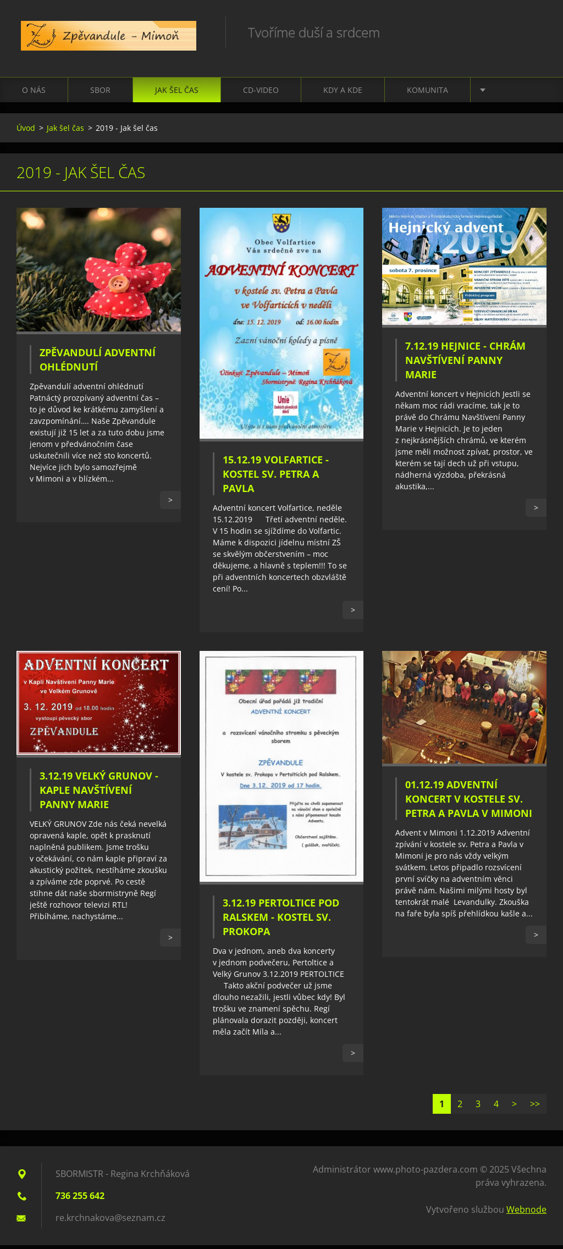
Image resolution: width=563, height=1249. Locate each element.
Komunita (427, 94)
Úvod (25, 131)
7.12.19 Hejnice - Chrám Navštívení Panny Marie (465, 364)
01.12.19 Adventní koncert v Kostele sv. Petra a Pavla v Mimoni (468, 803)
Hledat (534, 32)
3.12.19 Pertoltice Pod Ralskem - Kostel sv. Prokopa (281, 921)
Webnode (526, 1213)
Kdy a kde (342, 94)
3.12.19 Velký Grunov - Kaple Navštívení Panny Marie (99, 794)
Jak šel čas (176, 94)
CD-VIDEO (261, 94)
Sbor (100, 94)
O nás (34, 94)
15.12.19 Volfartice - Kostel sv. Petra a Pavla (276, 478)
